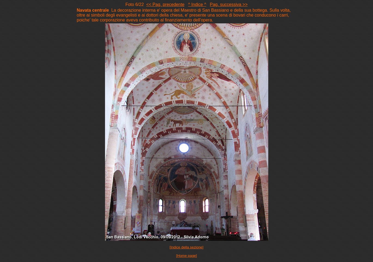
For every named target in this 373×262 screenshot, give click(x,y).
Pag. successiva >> (229, 4)
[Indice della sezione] (186, 247)
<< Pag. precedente (165, 4)
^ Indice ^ (197, 4)
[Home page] (186, 256)
